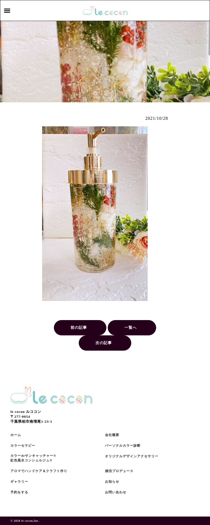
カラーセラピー (22, 446)
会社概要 (112, 435)
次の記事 (103, 343)
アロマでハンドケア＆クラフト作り (38, 471)
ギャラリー (19, 482)
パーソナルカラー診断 (123, 446)
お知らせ (112, 482)
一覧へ (130, 328)
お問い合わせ (115, 492)
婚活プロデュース (119, 471)
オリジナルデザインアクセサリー (131, 456)
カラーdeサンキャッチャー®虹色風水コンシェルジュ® (33, 458)
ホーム (15, 435)
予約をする (19, 492)
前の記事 (79, 328)
